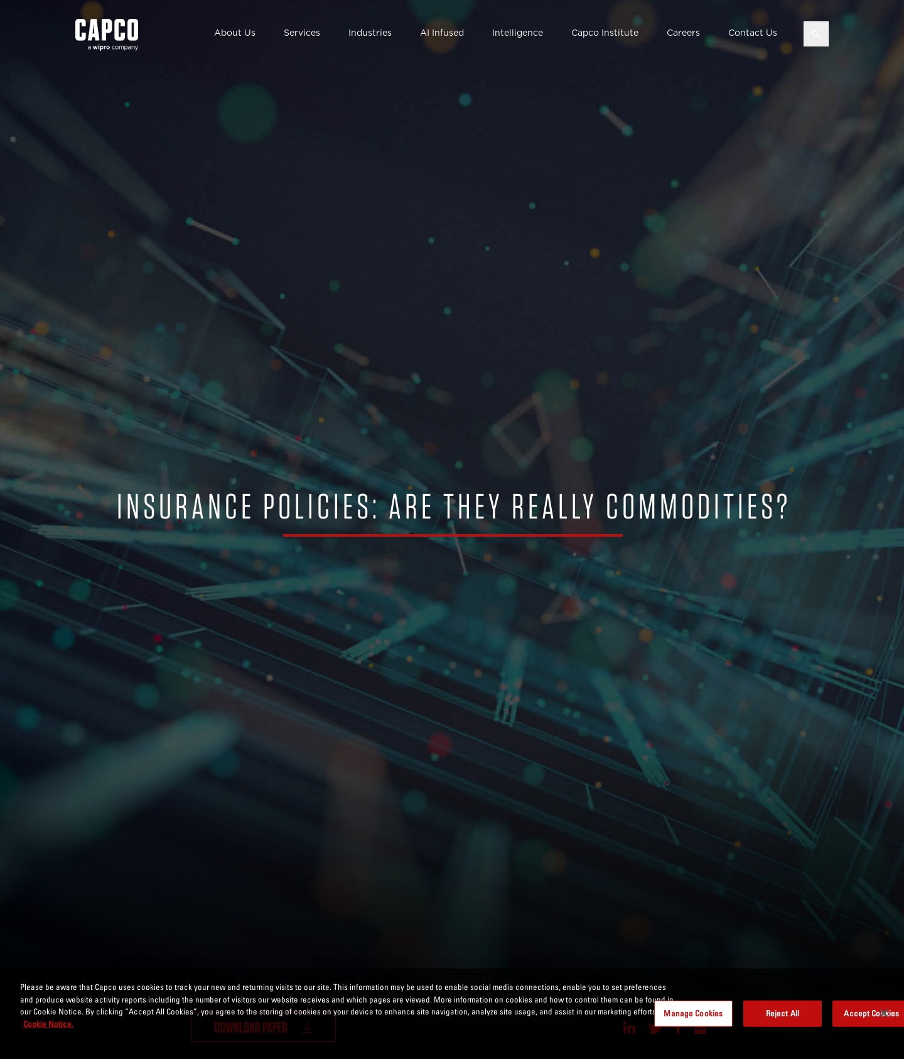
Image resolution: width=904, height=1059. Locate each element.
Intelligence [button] (517, 33)
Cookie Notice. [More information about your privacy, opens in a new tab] (48, 1029)
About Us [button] (235, 33)
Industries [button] (370, 33)
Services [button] (302, 33)
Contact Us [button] (752, 33)
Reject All (782, 1019)
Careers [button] (683, 33)
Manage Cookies (693, 1019)
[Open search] (816, 33)
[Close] (884, 1019)
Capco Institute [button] (604, 33)
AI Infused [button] (442, 33)
